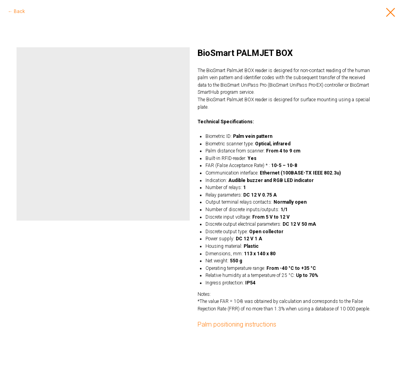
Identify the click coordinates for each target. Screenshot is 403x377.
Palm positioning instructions (237, 324)
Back (19, 11)
